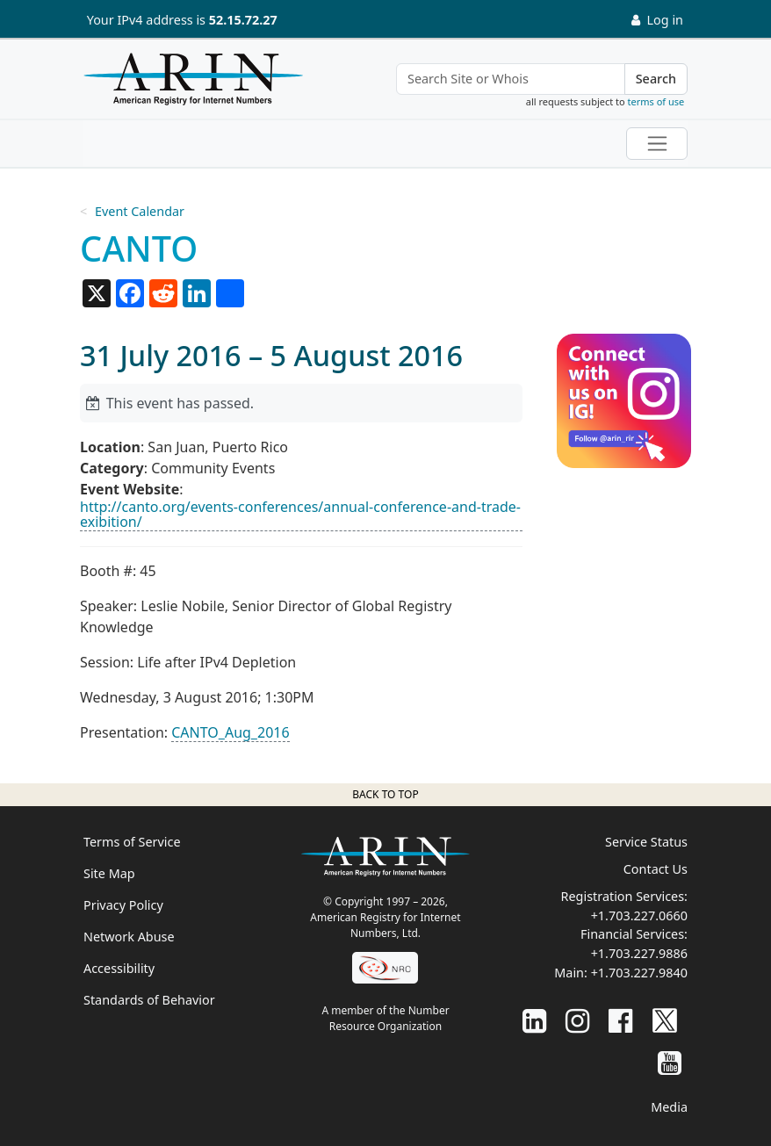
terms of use (656, 101)
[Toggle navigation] (657, 143)
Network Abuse (129, 936)
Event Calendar (139, 211)
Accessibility (119, 968)
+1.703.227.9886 (639, 953)
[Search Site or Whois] (510, 79)
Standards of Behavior (149, 999)
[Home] (188, 83)
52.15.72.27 (243, 19)
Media (669, 1107)
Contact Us (655, 869)
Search (656, 78)
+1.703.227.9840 (639, 972)
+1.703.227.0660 (639, 915)
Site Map (109, 873)
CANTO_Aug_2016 (230, 732)
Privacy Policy (123, 905)
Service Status (646, 841)
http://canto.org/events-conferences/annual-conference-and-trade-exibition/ (300, 514)
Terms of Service (132, 841)
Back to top (385, 794)
